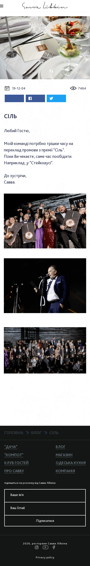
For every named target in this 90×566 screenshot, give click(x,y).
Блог (60, 446)
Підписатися (45, 521)
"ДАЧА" (10, 446)
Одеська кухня (71, 462)
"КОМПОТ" (13, 455)
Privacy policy (45, 557)
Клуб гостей (16, 462)
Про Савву (14, 471)
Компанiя (65, 471)
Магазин (64, 455)
